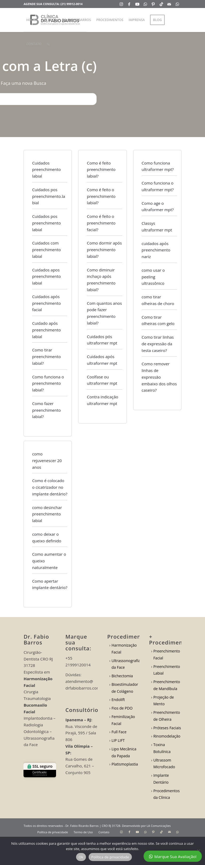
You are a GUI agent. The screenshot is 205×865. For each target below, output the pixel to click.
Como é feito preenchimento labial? (101, 169)
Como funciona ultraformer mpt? (158, 166)
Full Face (119, 731)
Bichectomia (122, 675)
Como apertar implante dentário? (49, 584)
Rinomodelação (166, 736)
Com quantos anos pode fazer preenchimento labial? (104, 313)
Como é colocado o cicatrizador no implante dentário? (49, 487)
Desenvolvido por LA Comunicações (146, 826)
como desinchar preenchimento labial (47, 514)
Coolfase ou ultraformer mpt (102, 380)
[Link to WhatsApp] (145, 4)
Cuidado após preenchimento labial (46, 330)
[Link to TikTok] (161, 4)
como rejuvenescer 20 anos (47, 460)
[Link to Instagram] (121, 4)
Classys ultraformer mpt (157, 227)
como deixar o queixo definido (46, 537)
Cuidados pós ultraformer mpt (102, 340)
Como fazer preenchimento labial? (46, 410)
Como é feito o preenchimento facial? (101, 223)
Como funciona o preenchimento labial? (48, 383)
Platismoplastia (125, 764)
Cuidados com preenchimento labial (46, 249)
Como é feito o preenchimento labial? (101, 196)
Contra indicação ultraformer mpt (102, 400)
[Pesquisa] (48, 44)
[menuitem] (30, 20)
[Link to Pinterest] (153, 4)
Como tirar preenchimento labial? (46, 356)
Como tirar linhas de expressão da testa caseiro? (158, 343)
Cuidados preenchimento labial (46, 169)
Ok (81, 857)
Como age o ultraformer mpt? (158, 207)
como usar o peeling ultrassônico (153, 276)
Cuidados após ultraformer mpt (102, 360)
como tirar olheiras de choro (158, 300)
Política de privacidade (110, 857)
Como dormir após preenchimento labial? (104, 249)
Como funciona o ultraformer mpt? (158, 186)
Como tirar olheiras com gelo (158, 320)
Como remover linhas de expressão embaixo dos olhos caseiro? (159, 377)
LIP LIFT (118, 740)
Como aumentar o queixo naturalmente (49, 560)
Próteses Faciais (167, 727)
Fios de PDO (122, 708)
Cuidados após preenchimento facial (46, 303)
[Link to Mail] (169, 4)
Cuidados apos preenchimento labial (46, 276)
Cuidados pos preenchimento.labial (48, 196)
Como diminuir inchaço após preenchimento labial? (101, 279)
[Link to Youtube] (137, 4)
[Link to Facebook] (129, 4)
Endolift (118, 699)
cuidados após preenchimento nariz (156, 250)
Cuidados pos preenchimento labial (46, 223)
